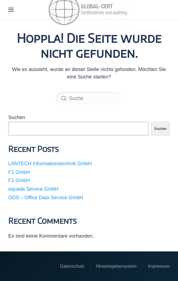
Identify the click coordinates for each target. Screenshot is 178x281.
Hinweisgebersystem (116, 266)
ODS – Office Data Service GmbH (45, 197)
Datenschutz (72, 266)
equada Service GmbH (33, 189)
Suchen (16, 117)
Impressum (159, 266)
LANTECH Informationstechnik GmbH (50, 163)
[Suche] (89, 98)
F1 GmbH (19, 172)
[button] (11, 10)
